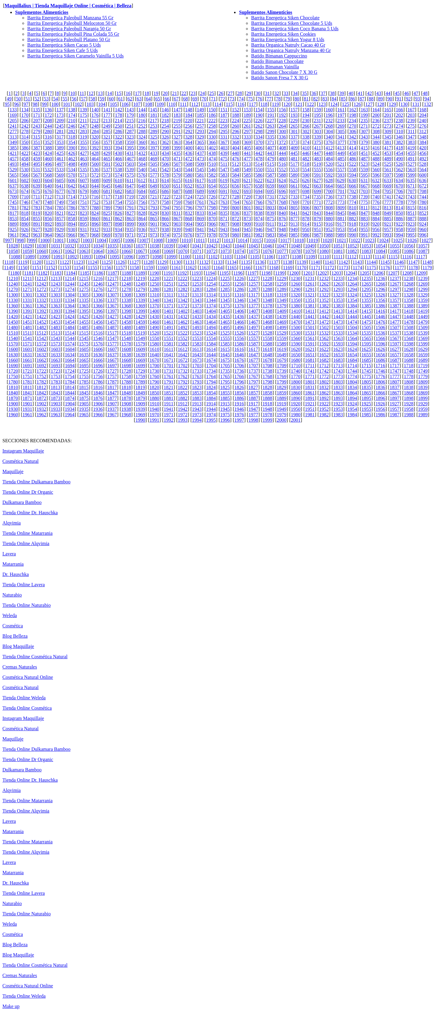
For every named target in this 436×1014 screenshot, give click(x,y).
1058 (13, 251)
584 (235, 175)
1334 (69, 300)
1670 (154, 360)
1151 (36, 267)
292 (189, 131)
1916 (239, 403)
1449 (423, 316)
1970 (154, 414)
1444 (352, 316)
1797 (253, 381)
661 (294, 185)
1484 (69, 327)
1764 (211, 376)
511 (223, 164)
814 (399, 207)
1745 (366, 371)
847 (364, 213)
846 (352, 213)
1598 (409, 343)
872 (235, 218)
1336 (98, 300)
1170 (301, 267)
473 (200, 158)
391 (83, 147)
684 (142, 191)
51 (27, 98)
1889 (281, 398)
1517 (112, 332)
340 (329, 136)
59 (102, 98)
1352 (324, 300)
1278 (126, 289)
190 (259, 115)
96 (16, 104)
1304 (69, 294)
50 (18, 98)
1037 (140, 245)
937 (153, 229)
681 (107, 191)
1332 (41, 300)
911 (270, 224)
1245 (84, 283)
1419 (423, 311)
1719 (423, 365)
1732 (182, 371)
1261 (310, 283)
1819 (140, 387)
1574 (69, 343)
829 (153, 213)
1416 (380, 311)
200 (376, 115)
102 (78, 104)
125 (345, 104)
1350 (296, 300)
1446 (380, 316)
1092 (72, 256)
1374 (211, 305)
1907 (112, 403)
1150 (22, 267)
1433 (197, 316)
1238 (409, 278)
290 (165, 131)
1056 (409, 245)
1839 (423, 387)
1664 (69, 360)
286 (118, 131)
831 (177, 213)
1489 (140, 327)
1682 (324, 360)
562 (399, 169)
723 (176, 196)
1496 (239, 327)
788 (95, 207)
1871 (27, 398)
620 (235, 180)
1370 (154, 305)
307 (364, 131)
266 (305, 126)
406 (259, 147)
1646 (239, 354)
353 (60, 142)
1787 (112, 381)
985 (294, 234)
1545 (84, 338)
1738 (267, 371)
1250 (154, 283)
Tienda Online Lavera (23, 584)
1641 (168, 354)
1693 (56, 365)
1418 (409, 311)
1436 (239, 316)
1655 (366, 354)
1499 (281, 327)
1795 (225, 381)
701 (341, 191)
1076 (267, 251)
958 (399, 229)
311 (411, 131)
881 (341, 218)
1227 (253, 278)
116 (240, 104)
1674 (211, 360)
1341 (168, 300)
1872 (41, 398)
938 (165, 229)
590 (305, 175)
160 (329, 109)
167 (411, 109)
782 (24, 207)
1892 (324, 398)
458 (24, 158)
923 (411, 224)
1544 (69, 338)
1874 (69, 398)
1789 (140, 381)
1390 (13, 311)
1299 (423, 289)
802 (259, 207)
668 (376, 185)
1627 (394, 349)
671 (411, 185)
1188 (126, 273)
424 (48, 153)
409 (294, 147)
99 (44, 104)
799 (224, 207)
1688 (409, 360)
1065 (112, 251)
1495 (225, 327)
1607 (112, 349)
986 (305, 234)
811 (364, 207)
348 (422, 136)
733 (294, 196)
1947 (253, 409)
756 (142, 202)
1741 (310, 371)
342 (352, 136)
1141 (329, 262)
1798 (267, 381)
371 (270, 142)
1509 (423, 327)
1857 (253, 392)
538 (118, 169)
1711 (310, 365)
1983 (338, 414)
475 (223, 158)
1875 (84, 398)
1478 (409, 322)
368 (235, 142)
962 (24, 234)
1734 (211, 371)
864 (142, 218)
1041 (197, 245)
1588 (267, 343)
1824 (211, 387)
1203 (336, 273)
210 (71, 120)
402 (212, 147)
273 (387, 126)
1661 (27, 360)
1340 (154, 300)
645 (107, 185)
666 (352, 185)
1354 (352, 300)
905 (200, 224)
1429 (140, 316)
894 (71, 224)
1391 (27, 311)
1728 (126, 371)
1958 (409, 409)
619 (223, 180)
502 (118, 164)
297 (247, 131)
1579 (140, 343)
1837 (394, 387)
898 (118, 224)
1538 (409, 332)
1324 (352, 294)
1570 (13, 343)
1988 (409, 414)
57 (83, 98)
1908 (126, 403)
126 (357, 104)
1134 (231, 262)
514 (259, 164)
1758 (126, 376)
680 (95, 191)
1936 (98, 409)
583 (223, 175)
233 (341, 120)
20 (165, 93)
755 (130, 202)
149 (200, 109)
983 (270, 234)
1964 (69, 414)
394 (118, 147)
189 (247, 115)
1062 (69, 251)
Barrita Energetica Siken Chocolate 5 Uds (291, 23)
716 (95, 196)
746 (24, 202)
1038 (154, 245)
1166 (245, 267)
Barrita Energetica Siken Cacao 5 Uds (64, 44)
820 (48, 213)
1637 (112, 354)
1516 (98, 332)
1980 (296, 414)
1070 (182, 251)
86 (352, 98)
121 (298, 104)
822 (71, 213)
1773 (338, 376)
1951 (310, 409)
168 (422, 109)
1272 (41, 289)
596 (376, 175)
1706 (239, 365)
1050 (324, 245)
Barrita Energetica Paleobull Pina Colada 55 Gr (73, 34)
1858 (267, 392)
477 (247, 158)
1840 (13, 392)
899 (130, 224)
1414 (352, 311)
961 (13, 234)
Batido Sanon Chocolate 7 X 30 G (284, 72)
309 (387, 131)
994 (399, 234)
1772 (324, 376)
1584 (211, 343)
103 (90, 104)
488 (376, 158)
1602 (41, 349)
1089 (30, 256)
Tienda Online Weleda (24, 697)
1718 (409, 365)
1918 (267, 403)
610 (118, 180)
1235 (366, 278)
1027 (426, 240)
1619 (281, 349)
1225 (225, 278)
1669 (140, 360)
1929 (423, 403)
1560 (296, 338)
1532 (324, 332)
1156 (106, 267)
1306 (98, 294)
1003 (87, 240)
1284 (211, 289)
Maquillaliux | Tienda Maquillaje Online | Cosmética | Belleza (68, 5)
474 (212, 158)
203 (411, 115)
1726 (98, 371)
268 (329, 126)
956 (376, 229)
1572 (41, 343)
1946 (239, 409)
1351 (310, 300)
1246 (98, 283)
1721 (27, 371)
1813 (55, 387)
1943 (197, 409)
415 (364, 147)
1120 (36, 262)
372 (282, 142)
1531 (310, 332)
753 (107, 202)
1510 (13, 332)
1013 (228, 240)
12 (91, 93)
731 (270, 196)
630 (352, 180)
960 (422, 229)
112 (194, 104)
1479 (423, 322)
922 (399, 224)
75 (250, 98)
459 (36, 158)
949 (294, 229)
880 (329, 218)
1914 (211, 403)
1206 (379, 273)
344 (376, 136)
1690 (13, 365)
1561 (310, 338)
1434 (211, 316)
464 (95, 158)
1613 (197, 349)
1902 (41, 403)
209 (60, 120)
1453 (55, 322)
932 (95, 229)
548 (235, 169)
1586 (239, 343)
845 (341, 213)
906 (212, 224)
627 (317, 180)
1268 (409, 283)
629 (341, 180)
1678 (267, 360)
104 (101, 104)
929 (60, 229)
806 (305, 207)
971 (130, 234)
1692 (41, 365)
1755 (84, 376)
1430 (154, 316)
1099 (171, 256)
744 (422, 196)
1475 (366, 322)
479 (270, 158)
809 (341, 207)
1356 (380, 300)
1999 (267, 420)
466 (118, 158)
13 (100, 93)
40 (350, 93)
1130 (176, 262)
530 (24, 169)
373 (294, 142)
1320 (295, 294)
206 (24, 120)
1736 (239, 371)
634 (399, 180)
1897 (394, 398)
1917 (253, 403)
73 (232, 98)
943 (223, 229)
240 (422, 120)
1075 (253, 251)
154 (259, 109)
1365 (84, 305)
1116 (406, 256)
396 (142, 147)
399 (177, 147)
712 (48, 196)
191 (270, 115)
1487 (112, 327)
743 (411, 196)
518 (305, 164)
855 (36, 218)
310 (399, 131)
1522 (182, 332)
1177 (399, 267)
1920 (295, 403)
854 (24, 218)
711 (36, 196)
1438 (267, 316)
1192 (182, 273)
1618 (267, 349)
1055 (394, 245)
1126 (120, 262)
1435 (225, 316)
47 (415, 93)
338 (305, 136)
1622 (324, 349)
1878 (126, 398)
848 (376, 213)
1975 (225, 414)
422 (24, 153)
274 (399, 126)
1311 (168, 294)
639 (36, 185)
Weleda (9, 615)
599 (411, 175)
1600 (13, 349)
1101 (198, 256)
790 (118, 207)
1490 (154, 327)
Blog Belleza (15, 636)
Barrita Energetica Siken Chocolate (285, 17)
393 (107, 147)
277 (13, 131)
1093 (86, 256)
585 (247, 175)
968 (95, 234)
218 (165, 120)
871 (223, 218)
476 (235, 158)
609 (107, 180)
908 (235, 224)
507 (177, 164)
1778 (409, 376)
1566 (380, 338)
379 (364, 142)
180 (142, 115)
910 (259, 224)
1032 (69, 245)
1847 (112, 392)
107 (136, 104)
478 (259, 158)
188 (235, 115)
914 (305, 224)
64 (148, 98)
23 (193, 93)
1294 (352, 289)
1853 (197, 392)
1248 (126, 283)
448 (329, 153)
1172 (329, 267)
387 (36, 147)
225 (247, 120)
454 (399, 153)
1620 (295, 349)
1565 (366, 338)
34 (295, 93)
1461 (168, 322)
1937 (112, 409)
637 (13, 185)
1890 (296, 398)
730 (259, 196)
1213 (55, 278)
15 (118, 93)
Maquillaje (12, 471)
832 (188, 213)
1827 (253, 387)
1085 (394, 251)
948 (282, 229)
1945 (225, 409)
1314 (211, 294)
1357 (394, 300)
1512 (41, 332)
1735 (225, 371)
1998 (253, 420)
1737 (253, 371)
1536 (380, 332)
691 (223, 191)
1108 (296, 256)
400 (189, 147)
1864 (352, 392)
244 (48, 126)
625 (294, 180)
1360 (13, 305)
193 (294, 115)
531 (36, 169)
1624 (352, 349)
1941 (168, 409)
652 (188, 185)
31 (267, 93)
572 (95, 175)
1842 (41, 392)
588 (282, 175)
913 (294, 224)
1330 (13, 300)
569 (60, 175)
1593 (338, 343)
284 (95, 131)
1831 (310, 387)
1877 (112, 398)
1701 (168, 365)
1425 (84, 316)
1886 (239, 398)
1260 (296, 283)
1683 (338, 360)
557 (341, 169)
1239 (423, 278)
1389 (423, 305)
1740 (296, 371)
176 (95, 115)
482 (305, 158)
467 (130, 158)
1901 (27, 403)
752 (95, 202)
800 (235, 207)
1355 (366, 300)
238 (399, 120)
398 (165, 147)
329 (200, 136)
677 (60, 191)
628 (329, 180)
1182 (43, 273)
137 (60, 109)
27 (230, 93)
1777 (394, 376)
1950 (296, 409)
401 (200, 147)
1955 (366, 409)
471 (177, 158)
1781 (27, 381)
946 (259, 229)
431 (130, 153)
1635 (84, 354)
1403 (197, 311)
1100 (185, 256)
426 (71, 153)
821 (60, 213)
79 (287, 98)
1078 (296, 251)
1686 (380, 360)
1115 (393, 256)
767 (270, 202)
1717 (394, 365)
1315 (225, 294)
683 (130, 191)
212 (95, 120)
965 (60, 234)
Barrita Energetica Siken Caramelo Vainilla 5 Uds (75, 55)
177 (107, 115)
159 (317, 109)
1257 (253, 283)
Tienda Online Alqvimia (25, 543)
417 (387, 147)
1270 (13, 289)
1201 (308, 273)
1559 (281, 338)
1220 (154, 278)
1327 (394, 294)
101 (66, 104)
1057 (423, 245)
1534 (352, 332)
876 (282, 218)
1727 (112, 371)
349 (13, 142)
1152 (50, 267)
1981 (310, 414)
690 (212, 191)
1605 (84, 349)
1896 (380, 398)
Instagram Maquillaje (23, 450)
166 (399, 109)
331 (223, 136)
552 (282, 169)
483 (317, 158)
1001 (59, 240)
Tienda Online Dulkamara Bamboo (36, 481)
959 (411, 229)
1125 (106, 262)
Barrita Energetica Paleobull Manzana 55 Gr (70, 17)
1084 (380, 251)
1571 (27, 343)
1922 (324, 403)
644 (95, 185)
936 (142, 229)
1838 (409, 387)
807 (317, 207)
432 (142, 153)
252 (142, 126)
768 (282, 202)
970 (118, 234)
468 (142, 158)
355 (83, 142)
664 (329, 185)
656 (235, 185)
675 (36, 191)
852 (422, 213)
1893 (338, 398)
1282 (182, 289)
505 (153, 164)
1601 (27, 349)
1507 (394, 327)
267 (317, 126)
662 (305, 185)
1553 (197, 338)
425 (60, 153)
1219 (140, 278)
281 (60, 131)
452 (376, 153)
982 (259, 234)
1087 (423, 251)
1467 (253, 322)
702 (352, 191)
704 (376, 191)
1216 (98, 278)
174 (71, 115)
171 (36, 115)
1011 (200, 240)
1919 (281, 403)
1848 (126, 392)
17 (137, 93)
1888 (267, 398)
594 (352, 175)
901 (153, 224)
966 (71, 234)
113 (206, 104)
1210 (13, 278)
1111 (337, 256)
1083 (366, 251)
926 (24, 229)
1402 (183, 311)
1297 (394, 289)
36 (313, 93)
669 (387, 185)
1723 (55, 371)
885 (387, 218)
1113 (365, 256)
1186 (98, 273)
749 (60, 202)
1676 (239, 360)
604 (48, 180)
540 (142, 169)
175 (83, 115)
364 (188, 142)
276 (422, 126)
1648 (267, 354)
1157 (120, 267)
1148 (427, 262)
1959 (423, 409)
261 (247, 126)
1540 (13, 338)
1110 (324, 256)
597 (387, 175)
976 (188, 234)
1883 (197, 398)
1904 (69, 403)
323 (130, 136)
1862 (324, 392)
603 (36, 180)
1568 (409, 338)
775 (364, 202)
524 (376, 164)
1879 (140, 398)
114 (217, 104)
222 (212, 120)
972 (142, 234)
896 (95, 224)
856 (48, 218)
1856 (239, 392)
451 (364, 153)
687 (177, 191)
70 (204, 98)
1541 (27, 338)
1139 (301, 262)
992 (376, 234)
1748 (409, 371)
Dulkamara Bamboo (21, 502)
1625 (366, 349)
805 (294, 207)
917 (341, 224)
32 (276, 93)
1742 (324, 371)
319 (83, 136)
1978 (267, 414)
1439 (281, 316)
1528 (267, 332)
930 (71, 229)
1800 (296, 381)
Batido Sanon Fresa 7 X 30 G (279, 77)
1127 (134, 262)
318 (71, 136)
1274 (69, 289)
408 (282, 147)
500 (95, 164)
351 (36, 142)
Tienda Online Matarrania (27, 533)
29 (248, 93)
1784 (69, 381)
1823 (197, 387)
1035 (112, 245)
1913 (197, 403)
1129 (162, 262)
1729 (140, 371)
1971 (168, 414)
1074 (239, 251)
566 (24, 175)
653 (200, 185)
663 (317, 185)
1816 (98, 387)
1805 (366, 381)
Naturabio (12, 594)
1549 (140, 338)
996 (422, 234)
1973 (197, 414)
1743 (338, 371)
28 (239, 93)
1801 (310, 381)
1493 (197, 327)
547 (223, 169)
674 (24, 191)
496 (48, 164)
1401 (168, 311)
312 (422, 131)
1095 (114, 256)
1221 (168, 278)
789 (107, 207)
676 (48, 191)
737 (341, 196)
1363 (55, 305)
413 (341, 147)
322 (118, 136)
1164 (218, 267)
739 (364, 196)
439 (223, 153)
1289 (281, 289)
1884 (211, 398)
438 (212, 153)
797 (200, 207)
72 (222, 98)
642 (71, 185)
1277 (112, 289)
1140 (315, 262)
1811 (27, 387)
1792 (182, 381)
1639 (140, 354)
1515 (83, 332)
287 (130, 131)
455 (411, 153)
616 (188, 180)
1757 (112, 376)
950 (305, 229)
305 (341, 131)
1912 (182, 403)
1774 (352, 376)
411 (317, 147)
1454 (69, 322)
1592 (324, 343)
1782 (41, 381)
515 (270, 164)
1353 (338, 300)
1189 (140, 273)
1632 (41, 354)
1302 (41, 294)
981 (247, 234)
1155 (92, 267)
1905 (84, 403)
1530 (295, 332)
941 (200, 229)
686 (165, 191)
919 (364, 224)
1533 (338, 332)
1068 (154, 251)
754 (118, 202)
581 (200, 175)
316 (48, 136)
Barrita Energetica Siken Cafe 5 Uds (62, 50)
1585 (225, 343)
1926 (380, 403)
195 (317, 115)
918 (352, 224)
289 (153, 131)
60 (111, 98)
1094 (100, 256)
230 (305, 120)
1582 (182, 343)
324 (142, 136)
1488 (126, 327)
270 (352, 126)
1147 (413, 262)
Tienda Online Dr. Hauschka (30, 512)
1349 (281, 300)
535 (83, 169)
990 (352, 234)
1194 (210, 273)
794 (165, 207)
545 (200, 169)
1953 (338, 409)
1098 (157, 256)
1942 (182, 409)
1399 (140, 311)
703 (364, 191)
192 (282, 115)
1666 (98, 360)
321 (107, 136)
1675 (225, 360)
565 (13, 175)
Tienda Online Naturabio (26, 605)
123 (322, 104)
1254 (211, 283)
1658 (409, 354)
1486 (98, 327)
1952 (324, 409)
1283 (197, 289)
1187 (112, 273)
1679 (281, 360)
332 (235, 136)
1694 (69, 365)
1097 (142, 256)
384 (422, 142)
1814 (69, 387)
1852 (182, 392)
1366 (98, 305)
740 (376, 196)
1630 (13, 354)
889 (13, 224)
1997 (239, 420)
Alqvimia (11, 522)
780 (422, 202)
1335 (84, 300)
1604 (69, 349)
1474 (352, 322)
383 (411, 142)
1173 (343, 267)
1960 (13, 414)
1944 (211, 409)
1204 (350, 273)
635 (411, 180)
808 (329, 207)
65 (157, 98)
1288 (267, 289)
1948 (267, 409)
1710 (296, 365)
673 (13, 191)
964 (48, 234)
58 (92, 98)
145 (153, 109)
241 (13, 126)
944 (235, 229)
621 (247, 180)
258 (212, 126)
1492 (182, 327)
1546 (98, 338)
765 (247, 202)
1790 (154, 381)
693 (247, 191)
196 (329, 115)
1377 (253, 305)
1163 (204, 267)
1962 (41, 414)
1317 (253, 294)
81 (306, 98)
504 (142, 164)
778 (399, 202)
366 (212, 142)
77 (269, 98)
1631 (27, 354)
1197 (251, 273)
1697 (112, 365)
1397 (112, 311)
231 (317, 120)
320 (95, 136)
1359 (423, 300)
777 (387, 202)
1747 (394, 371)
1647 (253, 354)
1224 (211, 278)
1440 (296, 316)
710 (24, 196)
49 (9, 98)
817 (13, 213)
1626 (380, 349)
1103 (227, 256)
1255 (225, 283)
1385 (366, 305)
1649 (281, 354)
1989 (423, 414)
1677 (253, 360)
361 (153, 142)
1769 (281, 376)
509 (200, 164)
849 (387, 213)
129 (392, 104)
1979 (281, 414)
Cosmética (12, 625)
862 (118, 218)
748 (48, 202)
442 (259, 153)
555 (317, 169)
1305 (84, 294)
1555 (225, 338)
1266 (380, 283)
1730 (154, 371)
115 (229, 104)
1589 (281, 343)
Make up (10, 1006)
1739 (281, 371)
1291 (310, 289)
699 (317, 191)
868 (188, 218)
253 (153, 126)
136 (48, 109)
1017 (285, 240)
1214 (69, 278)
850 (399, 213)
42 (369, 93)
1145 (385, 262)
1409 (281, 311)
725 (200, 196)
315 (36, 136)
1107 (282, 256)
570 (71, 175)
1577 (112, 343)
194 (305, 115)
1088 (16, 256)
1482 (41, 327)
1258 (267, 283)
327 (177, 136)
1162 (190, 267)
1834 (352, 387)
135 (36, 109)
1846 (98, 392)
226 (259, 120)
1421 (27, 316)
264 (282, 126)
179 (130, 115)
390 (71, 147)
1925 (366, 403)
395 (130, 147)
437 (200, 153)
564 (422, 169)
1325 (366, 294)
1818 (126, 387)
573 (107, 175)
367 (223, 142)
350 (24, 142)
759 (177, 202)
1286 (239, 289)
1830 (295, 387)
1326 (380, 294)
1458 (126, 322)
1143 (357, 262)
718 (118, 196)
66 (166, 98)
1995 (211, 420)
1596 (380, 343)
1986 (380, 414)
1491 (168, 327)
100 (54, 104)
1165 (231, 267)
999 (32, 240)
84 (334, 98)
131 (415, 104)
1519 (140, 332)
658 (259, 185)
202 (399, 115)
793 (153, 207)
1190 (154, 273)
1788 (126, 381)
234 (352, 120)
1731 (168, 371)
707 (411, 191)
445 (294, 153)
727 (223, 196)
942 (212, 229)
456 (422, 153)
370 (259, 142)
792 (142, 207)
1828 (267, 387)
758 (165, 202)
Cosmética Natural (20, 461)
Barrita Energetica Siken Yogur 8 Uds (287, 39)
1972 (182, 414)
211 (83, 120)
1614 (211, 349)
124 (334, 104)
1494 (211, 327)
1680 (296, 360)
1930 (13, 409)
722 (165, 196)
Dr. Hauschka (15, 574)
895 (83, 224)
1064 (98, 251)
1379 (281, 305)
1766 (239, 376)
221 (200, 120)
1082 (352, 251)
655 (223, 185)
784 (48, 207)
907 (224, 224)
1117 (420, 256)
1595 (366, 343)
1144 (371, 262)
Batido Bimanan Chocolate (277, 61)
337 (294, 136)
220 (188, 120)
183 (177, 115)
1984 (352, 414)
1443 (338, 316)
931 (83, 229)
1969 (140, 414)
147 (177, 109)
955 (364, 229)
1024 (384, 240)
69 (194, 98)
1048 (296, 245)
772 (329, 202)
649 (153, 185)
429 (107, 153)
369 (247, 142)
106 (125, 104)
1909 (140, 403)
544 (188, 169)
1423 (55, 316)
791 (130, 207)
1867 (394, 392)
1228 (267, 278)
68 (185, 98)
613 (153, 180)
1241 (27, 283)
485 (341, 158)
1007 (144, 240)
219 (176, 120)
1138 (287, 262)
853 (13, 218)
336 (282, 136)
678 (71, 191)
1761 (168, 376)
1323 (338, 294)
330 (212, 136)
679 (83, 191)
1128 (148, 262)
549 (247, 169)
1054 (380, 245)
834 (212, 213)
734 (305, 196)
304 (329, 131)
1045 (253, 245)
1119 (22, 262)
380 (376, 142)
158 (305, 109)
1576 (98, 343)
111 (183, 104)
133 (13, 109)
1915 (225, 403)
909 (247, 224)
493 (13, 164)
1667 (112, 360)
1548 (126, 338)
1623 (338, 349)
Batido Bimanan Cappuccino (279, 55)
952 (329, 229)
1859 (281, 392)
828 (142, 213)
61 (120, 98)
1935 (84, 409)
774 (352, 202)
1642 (182, 354)
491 (411, 158)
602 (24, 180)
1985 (366, 414)
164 (376, 109)
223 (223, 120)
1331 (27, 300)
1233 (338, 278)
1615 (225, 349)
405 (247, 147)
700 (329, 191)
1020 (327, 240)
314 (24, 136)
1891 (310, 398)
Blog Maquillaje (18, 646)
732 (282, 196)
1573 (55, 343)
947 (270, 229)
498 (71, 164)
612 (141, 180)
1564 (352, 338)
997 (8, 240)
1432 (182, 316)
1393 (56, 311)
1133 (218, 262)
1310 (154, 294)
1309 (140, 294)
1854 (211, 392)
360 (142, 142)
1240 (13, 283)
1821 (168, 387)
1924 (352, 403)
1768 (267, 376)
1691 (27, 365)
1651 (310, 354)
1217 (112, 278)
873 (247, 218)
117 (252, 104)
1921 (310, 403)
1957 (394, 409)
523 (364, 164)
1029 (27, 245)
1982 (324, 414)
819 (36, 213)
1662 (41, 360)
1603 (56, 349)
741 (387, 196)
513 (247, 164)
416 (376, 147)
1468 (267, 322)
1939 (140, 409)
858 (71, 218)
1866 (380, 392)
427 (83, 153)
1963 (55, 414)
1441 (310, 316)
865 (153, 218)
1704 (211, 365)
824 (95, 213)
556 (329, 169)
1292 (324, 289)
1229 (281, 278)
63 (139, 98)
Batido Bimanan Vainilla (275, 66)
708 (422, 191)
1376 (239, 305)
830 (165, 213)
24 (202, 93)
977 (200, 234)
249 (107, 126)
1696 (98, 365)
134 (24, 109)
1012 (214, 240)
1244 (69, 283)
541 (153, 169)
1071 (197, 251)
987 (317, 234)
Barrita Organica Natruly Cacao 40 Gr (288, 44)
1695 (84, 365)
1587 (253, 343)
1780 (13, 381)
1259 (281, 283)
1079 (310, 251)
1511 (27, 332)
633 (387, 180)
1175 (371, 267)
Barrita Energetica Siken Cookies (283, 34)
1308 (126, 294)
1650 (296, 354)
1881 (168, 398)
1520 (154, 332)
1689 (423, 360)
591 (317, 175)
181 (153, 115)
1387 (394, 305)
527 (411, 164)
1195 (224, 273)
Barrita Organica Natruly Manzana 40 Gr (291, 50)
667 (364, 185)
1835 (366, 387)
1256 (239, 283)
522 (352, 164)
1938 (126, 409)
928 (48, 229)
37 (323, 93)
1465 (225, 322)
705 (387, 191)
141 (107, 109)
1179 (427, 267)
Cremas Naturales (19, 666)
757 (153, 202)
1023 (370, 240)
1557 (253, 338)
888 (422, 218)
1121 (50, 262)
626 (305, 180)
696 (282, 191)
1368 (126, 305)
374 (305, 142)
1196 (238, 273)
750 (71, 202)
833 (200, 213)
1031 (55, 245)
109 (160, 104)
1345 (225, 300)
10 (72, 93)
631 (364, 180)
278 (24, 131)
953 (341, 229)
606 (71, 180)
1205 (364, 273)
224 (235, 120)
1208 (407, 273)
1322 (324, 294)
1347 (253, 300)
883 (364, 218)
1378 (267, 305)
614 (165, 180)
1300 (13, 294)
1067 (140, 251)
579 (177, 175)
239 (411, 120)
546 (212, 169)
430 (118, 153)
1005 (116, 240)
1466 (239, 322)
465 (107, 158)
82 (315, 98)
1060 (41, 251)
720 (141, 196)
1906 (98, 403)
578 (165, 175)
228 (282, 120)
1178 (413, 267)
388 (48, 147)
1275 (84, 289)
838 (259, 213)
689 (200, 191)
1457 (112, 322)
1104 (241, 256)
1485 (84, 327)
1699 (140, 365)
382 (399, 142)
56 (74, 98)
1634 (69, 354)
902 (165, 224)
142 (118, 109)
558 (352, 169)
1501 (310, 327)
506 (165, 164)
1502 (324, 327)
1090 (44, 256)
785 (60, 207)
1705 (225, 365)
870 (212, 218)
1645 (225, 354)
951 (317, 229)
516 (282, 164)
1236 (380, 278)
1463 (197, 322)
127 (369, 104)
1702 (183, 365)
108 (148, 104)
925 (13, 229)
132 (427, 104)
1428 (126, 316)
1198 (266, 273)
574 (118, 175)
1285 (225, 289)
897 (107, 224)
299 (270, 131)
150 (212, 109)
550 (259, 169)
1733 (197, 371)
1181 (28, 273)
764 (235, 202)
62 (129, 98)
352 (48, 142)
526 (399, 164)
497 (60, 164)
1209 (421, 273)
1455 (84, 322)
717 (106, 196)
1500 (296, 327)
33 (285, 93)
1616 (239, 349)
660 (282, 185)
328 (188, 136)
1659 (423, 354)
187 (223, 115)
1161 (176, 267)
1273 (55, 289)
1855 (225, 392)
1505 (366, 327)
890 (24, 224)
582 (212, 175)
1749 (423, 371)
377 (341, 142)
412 (329, 147)
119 (275, 104)
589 (294, 175)
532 (48, 169)
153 (247, 109)
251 (130, 126)
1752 (41, 376)
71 (213, 98)
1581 (168, 343)
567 (36, 175)
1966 (98, 414)
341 (341, 136)
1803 (338, 381)
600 (422, 175)
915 (317, 224)
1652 (324, 354)
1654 (352, 354)
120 (287, 104)
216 (141, 120)
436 (188, 153)
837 (247, 213)
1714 (352, 365)
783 (36, 207)
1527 (253, 332)
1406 (239, 311)
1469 (281, 322)
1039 (168, 245)
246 (71, 126)
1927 (394, 403)
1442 (324, 316)
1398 (126, 311)
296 (235, 131)
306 (352, 131)
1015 (257, 240)
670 (399, 185)
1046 (267, 245)
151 (223, 109)
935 (130, 229)
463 (83, 158)
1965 (84, 414)
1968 (126, 414)
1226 (239, 278)
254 (165, 126)
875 (270, 218)
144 (142, 109)
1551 (168, 338)
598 (399, 175)
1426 (98, 316)
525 (387, 164)
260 (235, 126)
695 (270, 191)
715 (83, 196)
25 (211, 93)
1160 (162, 267)
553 (294, 169)
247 (83, 126)
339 (317, 136)
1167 (259, 267)
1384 (352, 305)
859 (83, 218)
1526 (239, 332)
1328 (409, 294)
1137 (273, 262)
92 (408, 98)
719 (130, 196)
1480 (13, 327)
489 (387, 158)
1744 (352, 371)
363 (177, 142)
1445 (366, 316)
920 (376, 224)
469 (153, 158)
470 (165, 158)
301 (294, 131)
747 (36, 202)
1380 (296, 305)
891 (36, 224)
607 (83, 180)
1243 (55, 283)
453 (387, 153)
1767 (253, 376)
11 (81, 93)
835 (223, 213)
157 (294, 109)
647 (130, 185)
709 (13, 196)
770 (305, 202)
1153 (64, 267)
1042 (211, 245)
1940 (154, 409)
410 (305, 147)
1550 (154, 338)
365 (200, 142)
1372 (182, 305)
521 (341, 164)
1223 (197, 278)
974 (165, 234)
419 (411, 147)
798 (212, 207)
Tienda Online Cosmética (27, 708)
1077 (281, 251)
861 (107, 218)
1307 (112, 294)
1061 (55, 251)
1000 (45, 240)
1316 (239, 294)
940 (188, 229)
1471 (310, 322)
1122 (64, 262)
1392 (41, 311)
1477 (394, 322)
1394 (69, 311)
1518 (126, 332)
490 (399, 158)
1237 (394, 278)
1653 (338, 354)
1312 (182, 294)
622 (259, 180)
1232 (324, 278)
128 (380, 104)
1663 (55, 360)
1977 (253, 414)
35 (304, 93)
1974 (211, 414)
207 (36, 120)
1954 (352, 409)
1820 (154, 387)
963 (36, 234)
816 (422, 207)
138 (71, 109)
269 (341, 126)
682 (118, 191)
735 (317, 196)
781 (13, 207)
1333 (55, 300)
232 (329, 120)
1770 (296, 376)
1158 (134, 267)
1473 (338, 322)
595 (364, 175)
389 (60, 147)
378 (352, 142)
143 (130, 109)
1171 (315, 267)
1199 (280, 273)
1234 (352, 278)
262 (259, 126)
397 (153, 147)
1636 (98, 354)
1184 (70, 273)
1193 (196, 273)
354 (71, 142)
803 (270, 207)
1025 (398, 240)
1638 (126, 354)
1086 (409, 251)
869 (200, 218)
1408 (267, 311)
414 (352, 147)
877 (294, 218)
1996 (225, 420)
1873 (55, 398)
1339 (140, 300)
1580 (154, 343)
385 (13, 147)
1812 (41, 387)
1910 (154, 403)
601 (13, 180)
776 (376, 202)
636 (422, 180)
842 (305, 213)
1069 (168, 251)
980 (235, 234)
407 (270, 147)
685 (153, 191)
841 (294, 213)
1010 (186, 240)
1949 (281, 409)
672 (422, 185)
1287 (253, 289)
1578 (126, 343)
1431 (168, 316)
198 (352, 115)
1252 (182, 283)
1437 (253, 316)
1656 (380, 354)
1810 (13, 387)
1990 (140, 420)
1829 (281, 387)
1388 (409, 305)
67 (176, 98)
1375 (225, 305)
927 (36, 229)
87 (361, 98)
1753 (55, 376)
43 (378, 93)
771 (317, 202)
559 (364, 169)
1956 (380, 409)
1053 (366, 245)
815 (411, 207)
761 (200, 202)
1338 (126, 300)
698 (305, 191)
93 (417, 98)
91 (399, 98)
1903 (56, 403)
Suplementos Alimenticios (41, 12)
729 (247, 196)
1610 (154, 349)
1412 (324, 311)
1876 (98, 398)
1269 (423, 283)
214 (118, 120)
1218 (126, 278)
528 (422, 164)
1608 (126, 349)
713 (60, 196)
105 (113, 104)
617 (200, 180)
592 (329, 175)
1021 (341, 240)
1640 (154, 354)
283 (83, 131)
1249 (140, 283)
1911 (168, 403)
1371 (168, 305)
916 (329, 224)
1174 (357, 267)
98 (35, 104)
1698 (126, 365)
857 (60, 218)
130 (404, 104)
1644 (211, 354)
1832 (324, 387)
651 (177, 185)
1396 (98, 311)
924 (422, 224)
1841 (27, 392)
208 (48, 120)
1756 (98, 376)
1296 (380, 289)
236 (376, 120)
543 (177, 169)
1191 (168, 273)
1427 (112, 316)
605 (60, 180)
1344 (211, 300)
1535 (366, 332)
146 (165, 109)
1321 (310, 294)
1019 (313, 240)
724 (188, 196)
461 (60, 158)
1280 (154, 289)
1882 (182, 398)
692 (235, 191)
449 (341, 153)
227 (270, 120)
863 (130, 218)
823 (83, 213)
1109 (310, 256)
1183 (56, 273)
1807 (394, 381)
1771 (310, 376)
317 (60, 136)
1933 (55, 409)
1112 (351, 256)
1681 (310, 360)
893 (60, 224)
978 (212, 234)
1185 (84, 273)
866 (165, 218)
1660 (13, 360)
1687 (394, 360)
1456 (98, 322)
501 (107, 164)
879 (317, 218)
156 (282, 109)
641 (60, 185)
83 (324, 98)
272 (376, 126)
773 (341, 202)
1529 (281, 332)
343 (364, 136)
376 (329, 142)
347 (411, 136)
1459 (140, 322)
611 (130, 180)
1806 (380, 381)
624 (282, 180)
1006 (129, 240)
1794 (211, 381)
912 (282, 224)
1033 (84, 245)
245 (60, 126)
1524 (211, 332)
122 (310, 104)
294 (212, 131)
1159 (148, 267)
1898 (409, 398)
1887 (253, 398)
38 (332, 93)
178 (118, 115)
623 (270, 180)
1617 (253, 349)
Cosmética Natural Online (27, 677)
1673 (197, 360)
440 (235, 153)
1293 (338, 289)
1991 (154, 420)
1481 (27, 327)
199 (364, 115)
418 (399, 147)
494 (24, 164)
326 (165, 136)
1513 (55, 332)
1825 (225, 387)
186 (212, 115)
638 (24, 185)
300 (282, 131)
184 (188, 115)
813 (387, 207)
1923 (338, 403)
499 (83, 164)
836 (235, 213)
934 (118, 229)
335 (270, 136)
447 (317, 153)
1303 (56, 294)
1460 (154, 322)
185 (200, 115)
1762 (182, 376)
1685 (366, 360)
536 (95, 169)
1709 (281, 365)
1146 (399, 262)
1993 (182, 420)
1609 (140, 349)
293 (200, 131)
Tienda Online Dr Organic (27, 492)
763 (223, 202)
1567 (394, 338)
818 (24, 213)
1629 (423, 349)
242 (24, 126)
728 (235, 196)
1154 (78, 267)
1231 (310, 278)
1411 (310, 311)
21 (174, 93)
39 (341, 93)
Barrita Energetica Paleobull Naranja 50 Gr (69, 28)
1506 (380, 327)
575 (130, 175)
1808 (409, 381)
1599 (423, 343)
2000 (281, 420)
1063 (84, 251)
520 (329, 164)
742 (399, 196)
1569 (423, 338)
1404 (211, 311)
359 (130, 142)
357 (107, 142)
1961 (27, 414)
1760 (154, 376)
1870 (13, 398)
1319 (281, 294)
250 (118, 126)
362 (165, 142)
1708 (267, 365)
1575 (84, 343)
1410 (296, 311)
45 (397, 93)
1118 (9, 262)
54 (55, 98)
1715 (366, 365)
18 (146, 93)
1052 (352, 245)
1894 (352, 398)
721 (153, 196)
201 (387, 115)
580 (188, 175)
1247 (112, 283)
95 (7, 104)
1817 (112, 387)
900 (142, 224)
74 (241, 98)
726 (212, 196)
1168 (274, 267)
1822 (182, 387)
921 (387, 224)
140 (95, 109)
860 (95, 218)
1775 (366, 376)
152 (235, 109)
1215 (83, 278)
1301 (27, 294)
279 (36, 131)
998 (20, 240)
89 (380, 98)
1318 (267, 294)
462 (71, 158)
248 (95, 126)
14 (109, 93)
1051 (338, 245)
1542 (41, 338)
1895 (366, 398)
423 (36, 153)
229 (294, 120)
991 (364, 234)
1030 (41, 245)
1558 (267, 338)
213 (106, 120)
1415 (366, 311)
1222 (182, 278)
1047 (281, 245)
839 (270, 213)
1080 (324, 251)
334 (259, 136)
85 (343, 98)
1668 (126, 360)
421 (13, 153)
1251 (168, 283)
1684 (352, 360)
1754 (69, 376)
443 (270, 153)
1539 (423, 332)
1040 (182, 245)
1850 (154, 392)
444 (282, 153)
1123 (78, 262)
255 (177, 126)
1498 (267, 327)
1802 (324, 381)
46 (406, 93)
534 (71, 169)
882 (352, 218)
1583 (197, 343)
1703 (197, 365)
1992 (168, 420)
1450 (13, 322)
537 (107, 169)
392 (95, 147)
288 (142, 131)
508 (189, 164)
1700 (154, 365)
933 (107, 229)
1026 (412, 240)
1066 (126, 251)
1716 (380, 365)
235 (364, 120)
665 (341, 185)
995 (411, 234)
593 (341, 175)
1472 (324, 322)
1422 (41, 316)
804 (282, 207)
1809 (423, 381)
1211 (27, 278)
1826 (239, 387)
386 (24, 147)
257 (200, 126)
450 (352, 153)
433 (153, 153)
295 (224, 131)
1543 (55, 338)
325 (153, 136)
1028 (13, 245)
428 (95, 153)
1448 (409, 316)
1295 (366, 289)
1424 (69, 316)
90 (389, 98)
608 (95, 180)
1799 (281, 381)
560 (376, 169)
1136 (259, 262)
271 (364, 126)
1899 (423, 398)
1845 (84, 392)
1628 (409, 349)
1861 (310, 392)
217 (153, 120)
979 (223, 234)
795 (177, 207)
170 (24, 115)
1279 (140, 289)
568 (48, 175)
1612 (182, 349)
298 (259, 131)
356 (95, 142)
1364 (69, 305)
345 (387, 136)
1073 (225, 251)
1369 (140, 305)
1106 (268, 256)
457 (13, 158)
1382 (324, 305)
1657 (394, 354)
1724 (69, 371)
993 (387, 234)
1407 (253, 311)
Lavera (9, 553)
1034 (98, 245)
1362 (41, 305)
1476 (380, 322)
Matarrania (13, 564)
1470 (296, 322)
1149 (8, 267)
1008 (158, 240)
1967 (112, 414)
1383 (338, 305)
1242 (41, 283)
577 (153, 175)
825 (107, 213)
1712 (324, 365)
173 (60, 115)
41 (360, 93)
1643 (197, 354)
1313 (197, 294)
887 (411, 218)
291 (177, 131)
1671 (168, 360)
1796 (239, 381)
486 (352, 158)
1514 (69, 332)
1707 (253, 365)
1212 (41, 278)
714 (71, 196)
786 (71, 207)
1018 (299, 240)
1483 (55, 327)
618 (212, 180)
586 (259, 175)
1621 (310, 349)
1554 (211, 338)
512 (235, 164)
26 (221, 93)
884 (376, 218)
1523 (197, 332)
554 (305, 169)
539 (130, 169)
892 (48, 224)
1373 (197, 305)
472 (188, 158)
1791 (168, 381)
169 (13, 115)
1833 (338, 387)
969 (107, 234)
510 (212, 164)
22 (183, 93)
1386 (380, 305)
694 (259, 191)
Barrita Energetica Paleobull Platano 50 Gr (68, 39)
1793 (197, 381)
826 (118, 213)
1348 (267, 300)
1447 (394, 316)
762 (212, 202)
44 (388, 93)
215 (130, 120)
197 (341, 115)
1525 (225, 332)
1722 (41, 371)
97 (25, 104)
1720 (13, 371)
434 (165, 153)
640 (48, 185)
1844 (69, 392)
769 (294, 202)
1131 (190, 262)
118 (263, 104)
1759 (140, 376)
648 (142, 185)
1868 (409, 392)
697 (294, 191)
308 (376, 131)
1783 (55, 381)
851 (411, 213)
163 (364, 109)
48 (425, 93)
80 (297, 98)
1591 (310, 343)
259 (223, 126)
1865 (366, 392)
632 (376, 180)
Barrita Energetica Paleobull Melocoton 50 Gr (72, 23)
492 (422, 158)
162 (352, 109)
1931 (27, 409)
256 (188, 126)
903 (177, 224)
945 (247, 229)
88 (371, 98)
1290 (296, 289)
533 (60, 169)
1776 (380, 376)
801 (247, 207)
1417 (394, 311)
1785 (84, 381)
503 (130, 164)
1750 (13, 376)
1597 (394, 343)
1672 (182, 360)
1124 (92, 262)
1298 (409, 289)
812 (376, 207)
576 (142, 175)
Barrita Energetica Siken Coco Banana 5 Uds (295, 28)
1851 (168, 392)
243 (36, 126)
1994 (197, 420)
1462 (182, 322)
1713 (338, 365)
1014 (242, 240)
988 (329, 234)
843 (317, 213)
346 (399, 136)
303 (317, 131)
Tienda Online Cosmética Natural (35, 656)
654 (212, 185)
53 (46, 98)
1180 (14, 273)
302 (305, 131)
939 (177, 229)
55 (64, 98)
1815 (83, 387)
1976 (239, 414)
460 (48, 158)
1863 (338, 392)
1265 (366, 283)
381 (387, 142)
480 (282, 158)
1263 (338, 283)
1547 (112, 338)
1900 (13, 403)
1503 (338, 327)
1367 (112, 305)
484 (329, 158)
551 (270, 169)
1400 (154, 311)
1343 (197, 300)
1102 (213, 256)
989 (341, 234)
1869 (423, 392)
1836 (380, 387)
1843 (55, 392)
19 (156, 93)
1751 (27, 376)
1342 (182, 300)
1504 (352, 327)
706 (399, 191)
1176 (385, 267)
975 (177, 234)
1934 (69, 409)
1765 (225, 376)
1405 (225, 311)
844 (329, 213)
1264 (352, 283)
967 (83, 234)
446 (305, 153)
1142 (343, 262)
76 (259, 98)
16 (128, 93)
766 (259, 202)
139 (83, 109)
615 (176, 180)
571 (83, 175)
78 (278, 98)
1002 (73, 240)
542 (165, 169)
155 (270, 109)
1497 (253, 327)
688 (188, 191)
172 (48, 115)
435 (177, 153)
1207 (393, 273)
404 (235, 147)
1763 (197, 376)
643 (83, 185)
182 (165, 115)
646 (118, 185)
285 (107, 131)
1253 (197, 283)
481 (294, 158)
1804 (352, 381)
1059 (27, 251)
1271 (27, 289)
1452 (41, 322)
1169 (287, 267)
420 (422, 147)
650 (165, 185)
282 (71, 131)
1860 (296, 392)
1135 (245, 262)
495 (36, 164)
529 (13, 169)
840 (282, 213)
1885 (225, 398)
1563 (338, 338)
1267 (394, 283)
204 (422, 115)
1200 (294, 273)
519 (317, 164)
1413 (338, 311)
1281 (168, 289)
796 (189, 207)
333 (247, 136)
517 (294, 164)
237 (387, 120)
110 (171, 104)
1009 (172, 240)
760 (188, 202)
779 (411, 202)
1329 (423, 294)
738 (352, 196)
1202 (322, 273)
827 (130, 213)
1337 (112, 300)
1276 (98, 289)
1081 (338, 251)
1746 (380, 371)
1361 (27, 305)
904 (189, 224)
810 (352, 207)
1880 (154, 398)
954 (352, 229)
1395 (84, 311)
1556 (239, 338)
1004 (101, 240)
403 (224, 147)
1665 (84, 360)
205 (13, 120)
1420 (13, 316)
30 (258, 93)
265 (294, 126)
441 (247, 153)
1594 (352, 343)
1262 (324, 283)
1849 (140, 392)
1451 (27, 322)
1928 (409, 403)
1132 (204, 262)
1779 (423, 376)
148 (188, 109)
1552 (182, 338)
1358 (409, 300)
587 (270, 175)
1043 (225, 245)
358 (118, 142)
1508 (409, 327)
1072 (211, 251)
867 (177, 218)
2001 (296, 420)
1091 (58, 256)
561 (387, 169)
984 (282, 234)
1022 (355, 240)
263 (270, 126)
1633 (55, 354)
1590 (296, 343)
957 (387, 229)
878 (305, 218)
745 (13, 202)
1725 (84, 371)
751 (83, 202)
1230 (295, 278)
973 (153, 234)
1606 (98, 349)
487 (364, 158)
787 (83, 207)
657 (247, 185)
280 (48, 131)
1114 (379, 256)
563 (411, 169)
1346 (239, 300)
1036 (126, 245)
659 (270, 185)
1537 (394, 332)
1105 (254, 256)
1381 (310, 305)
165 (387, 109)
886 (399, 218)
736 (329, 196)
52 (37, 98)
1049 (310, 245)
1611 (168, 349)
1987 (394, 414)
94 (426, 98)
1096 (129, 256)
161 (341, 109)
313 (13, 136)
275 (411, 126)
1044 (239, 245)
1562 (324, 338)
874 (259, 218)
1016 (271, 240)
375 (317, 142)
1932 (41, 409)
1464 (211, 322)
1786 (98, 381)
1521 (168, 332)
